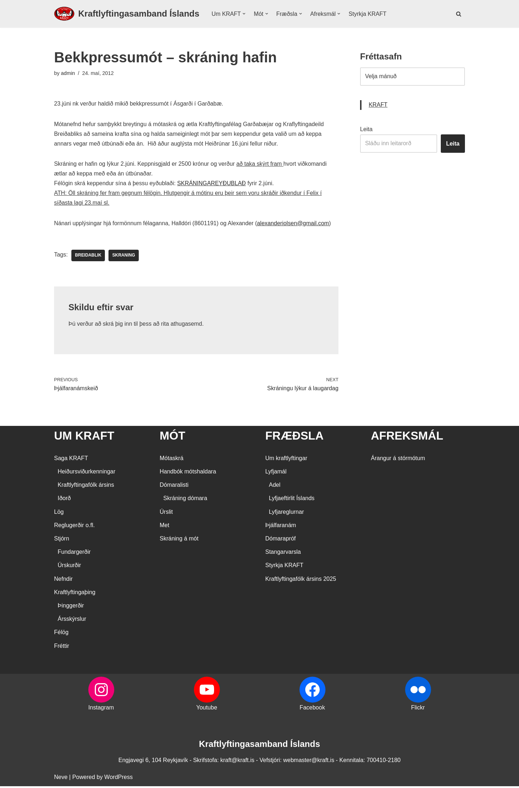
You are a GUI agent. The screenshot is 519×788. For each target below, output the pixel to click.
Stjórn (61, 540)
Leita (366, 129)
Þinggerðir (71, 607)
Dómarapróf (280, 540)
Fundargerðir (74, 554)
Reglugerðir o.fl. (74, 527)
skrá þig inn (118, 325)
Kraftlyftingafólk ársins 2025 (300, 581)
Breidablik (88, 256)
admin (68, 73)
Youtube (206, 709)
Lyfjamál (276, 473)
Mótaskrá (171, 460)
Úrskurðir (69, 567)
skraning (124, 256)
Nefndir (63, 581)
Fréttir (61, 647)
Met (164, 527)
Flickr (418, 709)
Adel (274, 487)
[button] (244, 13)
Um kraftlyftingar (286, 460)
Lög (59, 514)
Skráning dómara (185, 500)
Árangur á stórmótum (398, 460)
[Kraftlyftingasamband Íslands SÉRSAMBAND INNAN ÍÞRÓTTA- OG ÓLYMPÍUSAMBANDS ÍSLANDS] (126, 13)
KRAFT (378, 105)
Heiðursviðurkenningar (86, 473)
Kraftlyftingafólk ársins (86, 487)
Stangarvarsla (283, 554)
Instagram (101, 709)
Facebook (312, 709)
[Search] (458, 14)
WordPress (118, 779)
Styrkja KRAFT (368, 14)
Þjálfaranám (280, 527)
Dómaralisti (174, 487)
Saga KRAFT (71, 460)
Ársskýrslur (72, 621)
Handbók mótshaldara (188, 473)
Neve (60, 779)
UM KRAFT (84, 437)
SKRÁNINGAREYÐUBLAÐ (212, 184)
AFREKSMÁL (407, 437)
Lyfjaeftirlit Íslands (292, 500)
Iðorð (64, 500)
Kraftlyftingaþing (75, 594)
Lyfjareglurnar (286, 514)
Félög (61, 634)
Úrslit (166, 514)
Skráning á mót (179, 540)
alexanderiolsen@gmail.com (294, 225)
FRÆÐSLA (294, 437)
